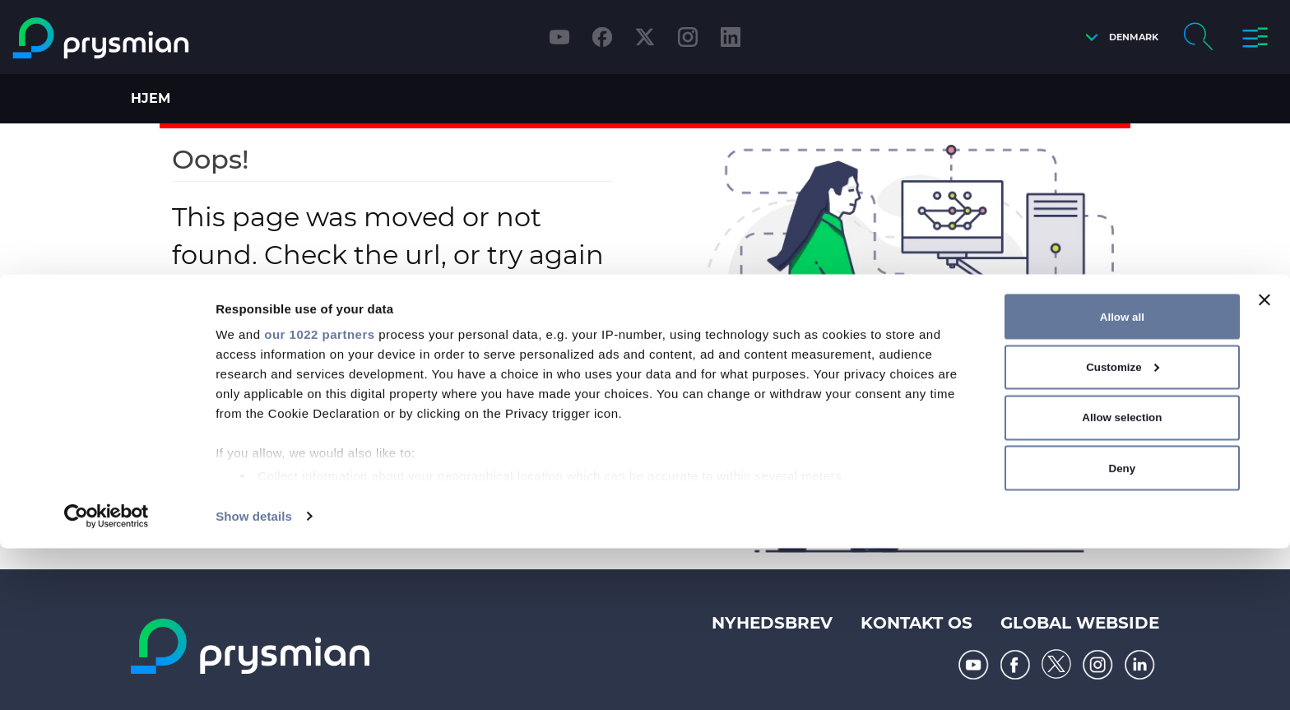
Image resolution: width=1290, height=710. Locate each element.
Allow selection (1122, 579)
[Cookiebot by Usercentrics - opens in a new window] (107, 678)
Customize (1122, 528)
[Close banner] (1264, 461)
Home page (406, 338)
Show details (254, 677)
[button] (1117, 37)
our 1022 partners (319, 496)
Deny (1122, 629)
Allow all (1122, 477)
